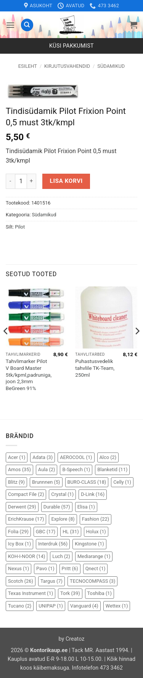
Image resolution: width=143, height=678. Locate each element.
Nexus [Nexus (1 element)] (18, 568)
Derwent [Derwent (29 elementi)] (22, 507)
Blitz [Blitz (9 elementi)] (16, 482)
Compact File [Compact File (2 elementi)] (26, 494)
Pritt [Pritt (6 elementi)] (70, 568)
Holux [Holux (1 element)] (96, 531)
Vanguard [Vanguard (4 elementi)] (84, 606)
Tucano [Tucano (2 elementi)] (19, 606)
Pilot (20, 227)
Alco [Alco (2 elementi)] (108, 457)
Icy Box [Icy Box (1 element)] (19, 544)
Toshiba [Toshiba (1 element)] (99, 593)
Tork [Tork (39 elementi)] (70, 593)
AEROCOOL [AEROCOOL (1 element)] (76, 457)
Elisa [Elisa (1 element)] (86, 507)
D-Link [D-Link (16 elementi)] (92, 494)
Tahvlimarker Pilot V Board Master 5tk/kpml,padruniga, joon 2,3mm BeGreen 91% (28, 374)
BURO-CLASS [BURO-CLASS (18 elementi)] (86, 482)
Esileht (27, 66)
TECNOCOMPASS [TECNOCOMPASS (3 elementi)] (92, 581)
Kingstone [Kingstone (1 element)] (89, 544)
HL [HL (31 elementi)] (71, 531)
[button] (10, 25)
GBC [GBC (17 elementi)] (45, 531)
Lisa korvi (66, 180)
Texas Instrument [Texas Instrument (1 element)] (30, 593)
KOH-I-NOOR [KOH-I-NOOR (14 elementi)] (26, 556)
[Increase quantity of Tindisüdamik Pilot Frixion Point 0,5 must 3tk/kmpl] (31, 181)
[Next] (136, 346)
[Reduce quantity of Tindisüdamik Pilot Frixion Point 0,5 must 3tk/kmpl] (10, 181)
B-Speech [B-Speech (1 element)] (76, 469)
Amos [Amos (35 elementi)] (19, 469)
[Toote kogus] (21, 181)
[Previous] (6, 346)
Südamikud (111, 66)
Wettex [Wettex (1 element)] (117, 606)
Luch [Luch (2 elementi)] (61, 556)
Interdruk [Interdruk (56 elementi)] (52, 544)
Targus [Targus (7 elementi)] (51, 581)
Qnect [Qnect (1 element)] (95, 568)
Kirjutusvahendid (67, 66)
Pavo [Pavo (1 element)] (45, 568)
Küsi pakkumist (71, 46)
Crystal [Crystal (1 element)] (62, 494)
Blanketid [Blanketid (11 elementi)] (112, 469)
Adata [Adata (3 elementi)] (42, 457)
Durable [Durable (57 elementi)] (56, 507)
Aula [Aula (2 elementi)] (46, 469)
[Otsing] (27, 25)
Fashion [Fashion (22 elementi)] (95, 519)
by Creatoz (72, 639)
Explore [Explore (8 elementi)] (62, 519)
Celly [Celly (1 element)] (122, 482)
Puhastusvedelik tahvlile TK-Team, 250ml (94, 367)
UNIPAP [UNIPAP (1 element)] (51, 606)
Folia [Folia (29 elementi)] (18, 531)
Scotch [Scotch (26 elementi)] (20, 581)
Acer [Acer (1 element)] (16, 457)
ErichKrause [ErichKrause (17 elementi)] (26, 519)
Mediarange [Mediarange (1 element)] (94, 556)
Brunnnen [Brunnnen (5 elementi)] (46, 482)
